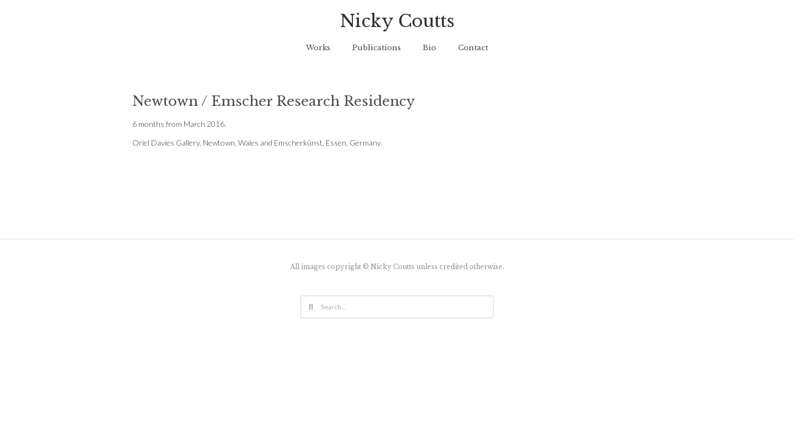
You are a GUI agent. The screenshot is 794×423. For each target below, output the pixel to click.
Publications (376, 47)
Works (318, 47)
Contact (473, 47)
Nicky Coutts (397, 20)
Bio (429, 47)
